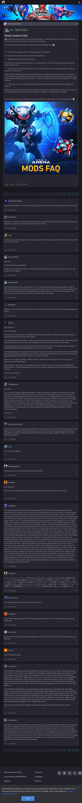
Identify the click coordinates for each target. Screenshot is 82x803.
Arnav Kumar (13, 598)
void (9, 235)
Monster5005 (13, 257)
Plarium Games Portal (13, 772)
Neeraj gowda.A (14, 466)
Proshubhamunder (15, 201)
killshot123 (12, 217)
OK (28, 798)
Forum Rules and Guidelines (15, 776)
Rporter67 (12, 305)
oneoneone (12, 632)
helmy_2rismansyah (15, 424)
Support (7, 781)
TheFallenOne (13, 384)
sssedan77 (12, 573)
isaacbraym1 (12, 720)
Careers (38, 781)
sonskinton (12, 666)
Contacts (38, 772)
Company (38, 776)
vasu (10, 447)
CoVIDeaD (12, 506)
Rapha (10, 323)
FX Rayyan (12, 614)
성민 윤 (10, 650)
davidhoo (11, 482)
